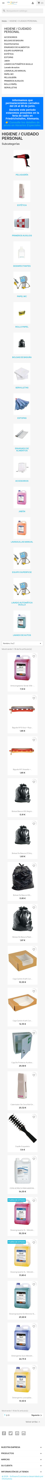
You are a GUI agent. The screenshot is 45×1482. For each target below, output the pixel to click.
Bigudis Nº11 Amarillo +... (22, 769)
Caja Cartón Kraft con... (22, 979)
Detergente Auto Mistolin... (22, 1356)
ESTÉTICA (9, 54)
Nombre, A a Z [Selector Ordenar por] (22, 643)
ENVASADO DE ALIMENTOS (17, 47)
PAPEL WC (9, 74)
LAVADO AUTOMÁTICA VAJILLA (18, 64)
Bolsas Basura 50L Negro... (22, 811)
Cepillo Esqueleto (22, 1146)
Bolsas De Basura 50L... (22, 895)
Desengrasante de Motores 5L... (22, 1314)
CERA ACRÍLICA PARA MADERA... (22, 1188)
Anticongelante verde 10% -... (22, 686)
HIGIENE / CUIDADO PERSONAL (17, 30)
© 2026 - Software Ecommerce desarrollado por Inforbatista (22, 1477)
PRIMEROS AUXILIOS (14, 81)
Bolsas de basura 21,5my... (22, 853)
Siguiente (36, 1415)
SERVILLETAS (10, 87)
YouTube (17, 1433)
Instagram (24, 1433)
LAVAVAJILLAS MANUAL (15, 71)
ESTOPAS (8, 57)
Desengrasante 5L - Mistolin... (22, 1230)
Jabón (7, 60)
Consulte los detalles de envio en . (22, 124)
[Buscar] (22, 10)
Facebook (4, 1433)
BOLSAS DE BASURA (14, 40)
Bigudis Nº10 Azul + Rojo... (22, 727)
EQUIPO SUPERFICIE (13, 50)
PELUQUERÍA (10, 77)
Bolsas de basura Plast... (22, 937)
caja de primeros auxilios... (22, 1062)
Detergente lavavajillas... (22, 1397)
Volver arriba (33, 1421)
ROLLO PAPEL (10, 84)
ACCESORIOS (10, 37)
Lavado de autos (11, 67)
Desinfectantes (11, 44)
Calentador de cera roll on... (22, 1104)
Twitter (10, 1433)
